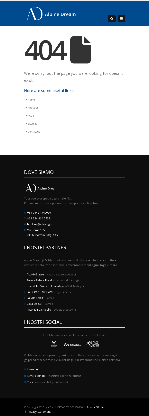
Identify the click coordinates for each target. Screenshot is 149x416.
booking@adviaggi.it (39, 224)
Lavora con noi (37, 376)
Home (31, 99)
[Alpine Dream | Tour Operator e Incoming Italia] (51, 13)
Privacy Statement (39, 411)
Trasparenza (35, 382)
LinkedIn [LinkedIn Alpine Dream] (32, 369)
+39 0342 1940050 (39, 212)
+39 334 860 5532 (38, 218)
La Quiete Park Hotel (40, 292)
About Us (33, 107)
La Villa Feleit (35, 298)
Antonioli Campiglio (39, 309)
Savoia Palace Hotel (40, 280)
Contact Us (34, 131)
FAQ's (31, 115)
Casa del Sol (35, 304)
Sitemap (32, 123)
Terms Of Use (96, 407)
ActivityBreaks (36, 274)
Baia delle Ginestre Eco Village (46, 286)
